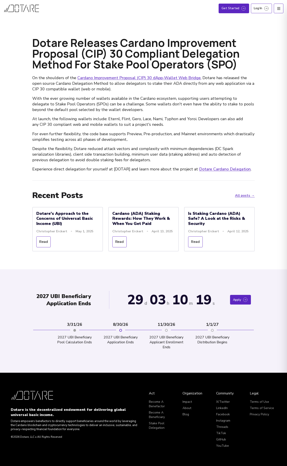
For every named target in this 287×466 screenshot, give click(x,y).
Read (43, 241)
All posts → (245, 195)
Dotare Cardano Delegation (225, 169)
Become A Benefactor (157, 404)
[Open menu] (278, 8)
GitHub (221, 439)
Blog (186, 414)
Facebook (223, 414)
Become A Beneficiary (157, 414)
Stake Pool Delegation (157, 425)
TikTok (221, 433)
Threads (222, 427)
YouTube (222, 446)
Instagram (223, 420)
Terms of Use (259, 402)
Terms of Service (262, 408)
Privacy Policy (259, 414)
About (187, 408)
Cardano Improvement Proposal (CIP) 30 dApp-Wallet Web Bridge (139, 78)
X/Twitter (223, 402)
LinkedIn (222, 408)
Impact (187, 402)
